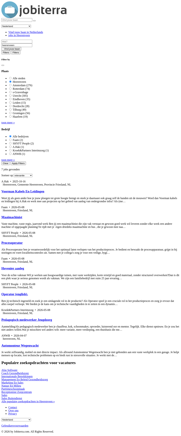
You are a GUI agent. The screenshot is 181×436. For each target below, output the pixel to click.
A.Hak (18, 146)
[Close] (2, 65)
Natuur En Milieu (11, 385)
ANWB (19, 153)
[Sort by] (23, 175)
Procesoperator (12, 243)
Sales (4, 395)
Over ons (13, 410)
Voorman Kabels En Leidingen (22, 191)
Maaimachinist (11, 217)
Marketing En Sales (12, 382)
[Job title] (16, 41)
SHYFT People (23, 143)
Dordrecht (21, 106)
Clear (5, 163)
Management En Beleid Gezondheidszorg (24, 379)
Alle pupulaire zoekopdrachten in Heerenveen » (28, 401)
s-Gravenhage (20, 92)
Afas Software (9, 370)
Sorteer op (7, 175)
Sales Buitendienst (11, 398)
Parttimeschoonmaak (13, 388)
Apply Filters (18, 163)
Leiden (19, 102)
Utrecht (20, 95)
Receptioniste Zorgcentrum (16, 392)
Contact (12, 407)
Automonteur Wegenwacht (20, 345)
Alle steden (19, 78)
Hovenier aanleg (12, 268)
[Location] (16, 45)
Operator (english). (14, 294)
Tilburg (19, 109)
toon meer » (8, 122)
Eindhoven (21, 99)
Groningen (21, 113)
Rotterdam (21, 88)
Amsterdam (22, 85)
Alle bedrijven (21, 136)
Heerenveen (19, 81)
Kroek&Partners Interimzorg (31, 150)
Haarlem (20, 116)
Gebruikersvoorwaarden (14, 425)
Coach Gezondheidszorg (15, 373)
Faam (18, 139)
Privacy (12, 413)
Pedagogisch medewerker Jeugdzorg (26, 320)
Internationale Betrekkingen (17, 376)
